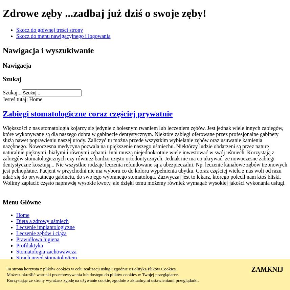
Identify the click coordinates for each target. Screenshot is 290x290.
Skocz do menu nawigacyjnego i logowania (63, 36)
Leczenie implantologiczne (45, 227)
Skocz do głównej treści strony (49, 30)
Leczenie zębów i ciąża (41, 233)
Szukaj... (12, 92)
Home (22, 215)
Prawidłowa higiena (38, 239)
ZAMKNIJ (267, 269)
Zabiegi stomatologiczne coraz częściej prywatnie (88, 113)
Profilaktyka (29, 245)
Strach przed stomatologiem (46, 258)
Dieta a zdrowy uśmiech (42, 221)
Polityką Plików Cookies (154, 268)
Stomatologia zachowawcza (46, 251)
